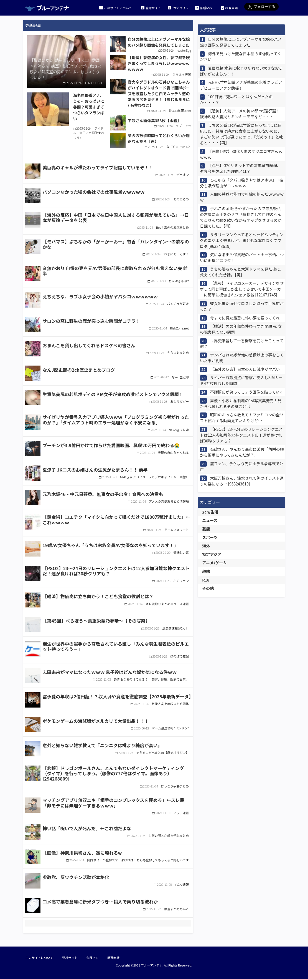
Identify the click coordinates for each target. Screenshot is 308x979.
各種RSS (203, 7)
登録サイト (151, 7)
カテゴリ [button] (177, 7)
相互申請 (229, 7)
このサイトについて (115, 7)
